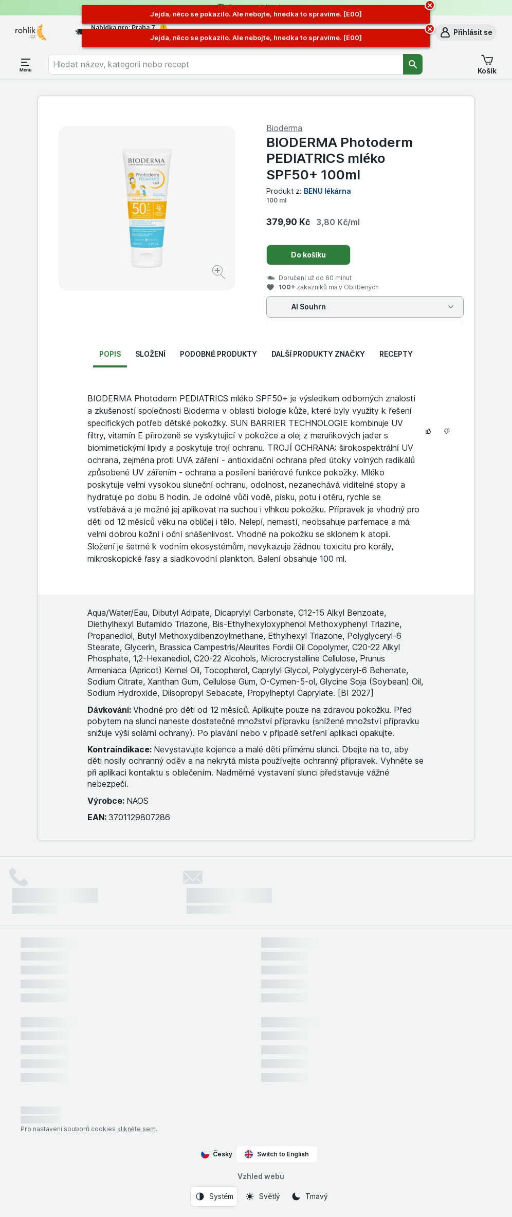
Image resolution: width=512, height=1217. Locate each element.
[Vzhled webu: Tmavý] (309, 1196)
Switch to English (277, 1154)
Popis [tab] (110, 353)
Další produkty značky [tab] (317, 353)
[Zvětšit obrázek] (219, 273)
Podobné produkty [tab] (218, 353)
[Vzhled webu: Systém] (214, 1196)
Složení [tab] (150, 353)
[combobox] (225, 64)
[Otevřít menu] (25, 64)
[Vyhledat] (413, 64)
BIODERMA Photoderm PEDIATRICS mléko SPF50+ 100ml (339, 158)
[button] (466, 32)
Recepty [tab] (396, 353)
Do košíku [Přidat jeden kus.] (308, 254)
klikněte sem (136, 1129)
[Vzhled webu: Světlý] (262, 1196)
